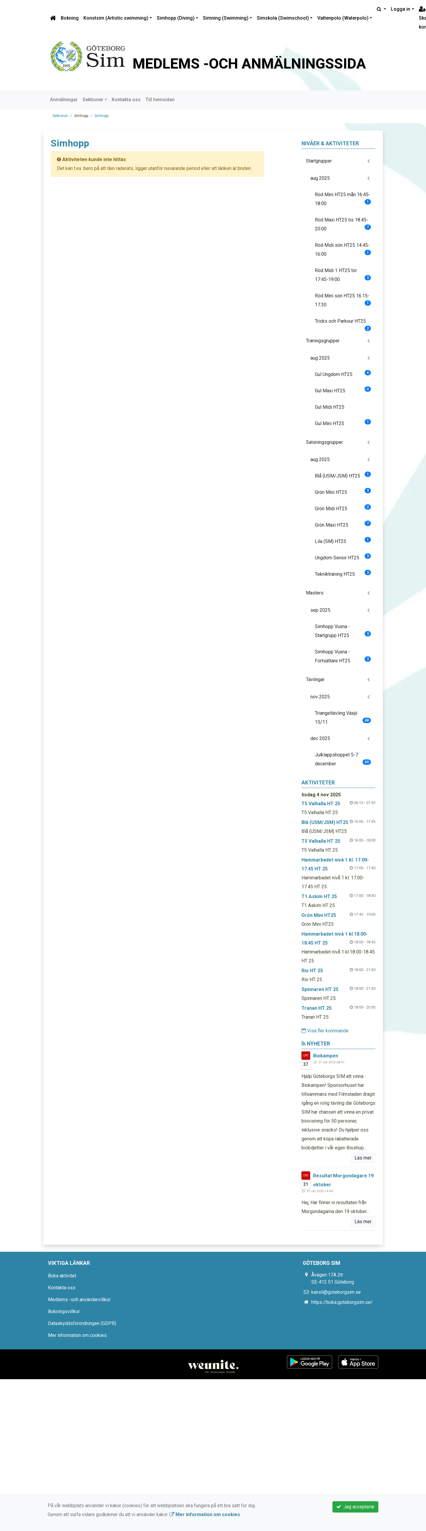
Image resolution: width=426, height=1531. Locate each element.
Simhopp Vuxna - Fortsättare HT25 (343, 656)
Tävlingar (315, 679)
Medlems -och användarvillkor (79, 1299)
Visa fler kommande (325, 1031)
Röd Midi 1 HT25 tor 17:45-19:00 (343, 275)
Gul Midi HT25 (329, 407)
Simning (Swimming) (225, 18)
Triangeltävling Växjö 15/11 (343, 717)
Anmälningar (64, 99)
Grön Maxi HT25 (343, 524)
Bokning (70, 18)
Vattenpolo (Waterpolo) (343, 18)
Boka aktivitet (62, 1276)
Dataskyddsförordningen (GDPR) (82, 1323)
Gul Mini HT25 (343, 422)
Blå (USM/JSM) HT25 (343, 475)
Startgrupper (319, 161)
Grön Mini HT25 (343, 491)
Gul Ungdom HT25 (343, 373)
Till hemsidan (160, 99)
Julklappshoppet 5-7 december (343, 759)
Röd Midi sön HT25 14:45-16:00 (343, 249)
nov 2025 (320, 697)
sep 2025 (320, 610)
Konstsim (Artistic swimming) (115, 18)
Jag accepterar (355, 1507)
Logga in (400, 9)
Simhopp (101, 116)
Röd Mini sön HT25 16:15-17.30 (343, 300)
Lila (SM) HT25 (343, 540)
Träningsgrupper (323, 341)
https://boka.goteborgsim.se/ (342, 1302)
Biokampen (325, 1056)
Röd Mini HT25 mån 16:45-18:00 (343, 199)
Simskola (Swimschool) (283, 18)
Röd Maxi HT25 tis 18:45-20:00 (343, 224)
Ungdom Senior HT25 (343, 557)
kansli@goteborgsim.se (336, 1292)
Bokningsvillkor (64, 1311)
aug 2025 (320, 178)
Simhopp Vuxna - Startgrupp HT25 (343, 631)
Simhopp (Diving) (176, 18)
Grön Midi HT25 (343, 507)
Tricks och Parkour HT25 (343, 323)
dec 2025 (320, 738)
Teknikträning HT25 (343, 573)
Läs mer (363, 1158)
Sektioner (93, 99)
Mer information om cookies (77, 1335)
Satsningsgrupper (324, 442)
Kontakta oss (126, 99)
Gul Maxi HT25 (343, 390)
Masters (315, 593)
